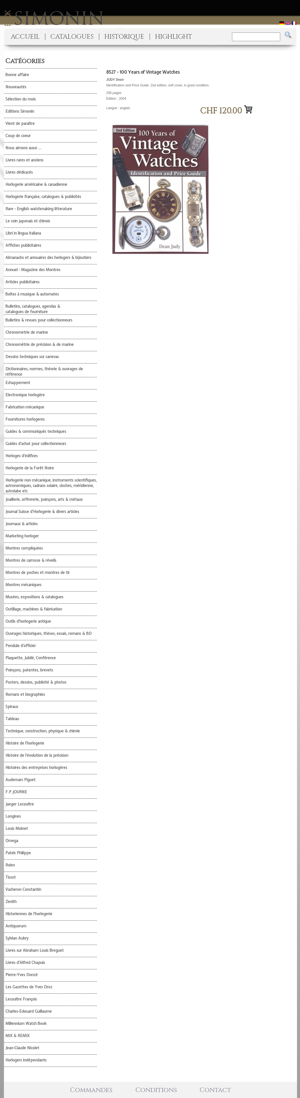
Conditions (156, 1090)
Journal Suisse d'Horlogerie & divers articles (42, 511)
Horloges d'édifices (21, 455)
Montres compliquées (24, 548)
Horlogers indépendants (26, 1060)
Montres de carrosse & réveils (30, 560)
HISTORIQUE (124, 37)
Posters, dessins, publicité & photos (35, 682)
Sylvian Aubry (16, 938)
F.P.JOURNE (16, 792)
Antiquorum (15, 926)
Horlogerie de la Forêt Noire (29, 468)
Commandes (91, 1090)
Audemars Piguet (20, 779)
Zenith (11, 901)
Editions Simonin (19, 111)
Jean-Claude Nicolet (22, 1047)
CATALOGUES (71, 37)
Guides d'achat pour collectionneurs (35, 443)
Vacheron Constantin (23, 889)
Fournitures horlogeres (25, 419)
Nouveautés (15, 87)
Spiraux (11, 706)
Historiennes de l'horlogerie (28, 913)
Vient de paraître (20, 123)
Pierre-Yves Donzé (21, 974)
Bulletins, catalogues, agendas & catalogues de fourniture (32, 309)
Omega (11, 840)
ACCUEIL (25, 37)
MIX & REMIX (17, 1035)
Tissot (10, 877)
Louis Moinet (16, 828)
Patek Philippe (18, 852)
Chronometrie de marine (26, 332)
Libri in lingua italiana (23, 233)
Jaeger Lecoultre (19, 804)
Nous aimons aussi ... (23, 147)
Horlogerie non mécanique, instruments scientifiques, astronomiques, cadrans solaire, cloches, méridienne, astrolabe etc (51, 485)
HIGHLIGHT (173, 37)
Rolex (10, 865)
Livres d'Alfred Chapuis (25, 962)
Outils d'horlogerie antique (28, 621)
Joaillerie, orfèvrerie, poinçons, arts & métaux (44, 499)
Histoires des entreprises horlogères (36, 767)
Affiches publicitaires (23, 245)
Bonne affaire (17, 74)
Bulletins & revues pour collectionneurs (38, 320)
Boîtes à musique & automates (32, 294)
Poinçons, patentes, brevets (29, 670)
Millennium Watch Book (26, 1023)
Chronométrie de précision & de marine (39, 344)
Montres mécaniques (23, 584)
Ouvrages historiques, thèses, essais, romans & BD (48, 633)
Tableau (12, 718)
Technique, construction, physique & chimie (42, 731)
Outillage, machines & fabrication (33, 609)
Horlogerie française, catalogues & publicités (43, 196)
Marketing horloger (22, 536)
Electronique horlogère (25, 394)
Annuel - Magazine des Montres (32, 269)
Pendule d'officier (20, 645)
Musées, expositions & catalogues (34, 597)
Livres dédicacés (19, 172)
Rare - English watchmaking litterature (38, 208)
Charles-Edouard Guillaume (28, 1011)
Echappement (17, 382)
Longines (13, 816)
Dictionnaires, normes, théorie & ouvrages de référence (44, 371)
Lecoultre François (21, 999)
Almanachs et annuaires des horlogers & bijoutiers (48, 257)
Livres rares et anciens (24, 160)
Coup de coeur (18, 135)
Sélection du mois (20, 99)
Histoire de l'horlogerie (24, 743)
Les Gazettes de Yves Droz (28, 987)
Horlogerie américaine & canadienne (36, 184)
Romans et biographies (25, 694)
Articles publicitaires (22, 282)
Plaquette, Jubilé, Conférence (30, 657)
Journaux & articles (21, 523)
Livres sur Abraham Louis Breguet (34, 950)
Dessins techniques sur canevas (32, 356)
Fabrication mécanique (24, 407)
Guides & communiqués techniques (35, 431)
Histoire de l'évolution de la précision (36, 755)
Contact (215, 1090)
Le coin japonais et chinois (27, 221)
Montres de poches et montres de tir (37, 572)
